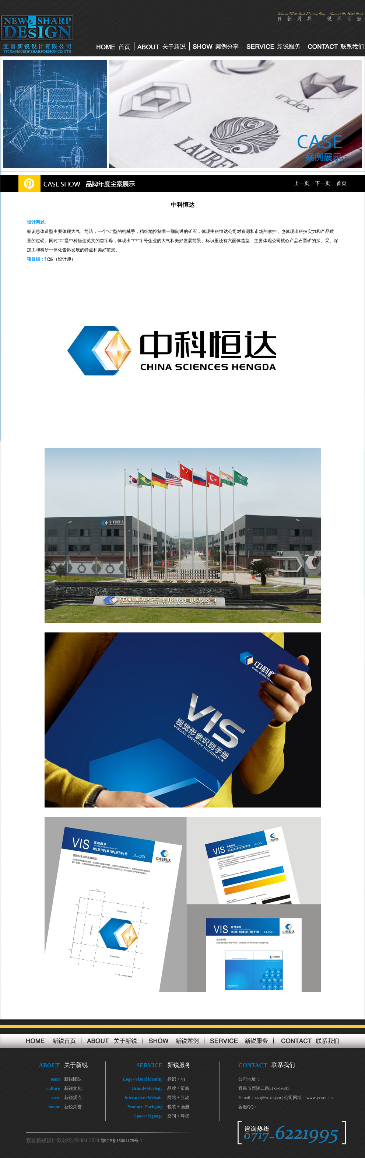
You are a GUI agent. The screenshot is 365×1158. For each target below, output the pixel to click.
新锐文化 (73, 1088)
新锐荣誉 (73, 1106)
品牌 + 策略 (178, 1088)
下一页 (322, 183)
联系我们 (283, 1065)
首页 (341, 183)
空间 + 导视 (178, 1116)
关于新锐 (76, 1065)
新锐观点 (73, 1097)
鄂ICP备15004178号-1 (121, 1140)
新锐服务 (179, 1065)
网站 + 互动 (178, 1097)
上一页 (301, 183)
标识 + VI (176, 1079)
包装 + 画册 (178, 1106)
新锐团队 (73, 1079)
